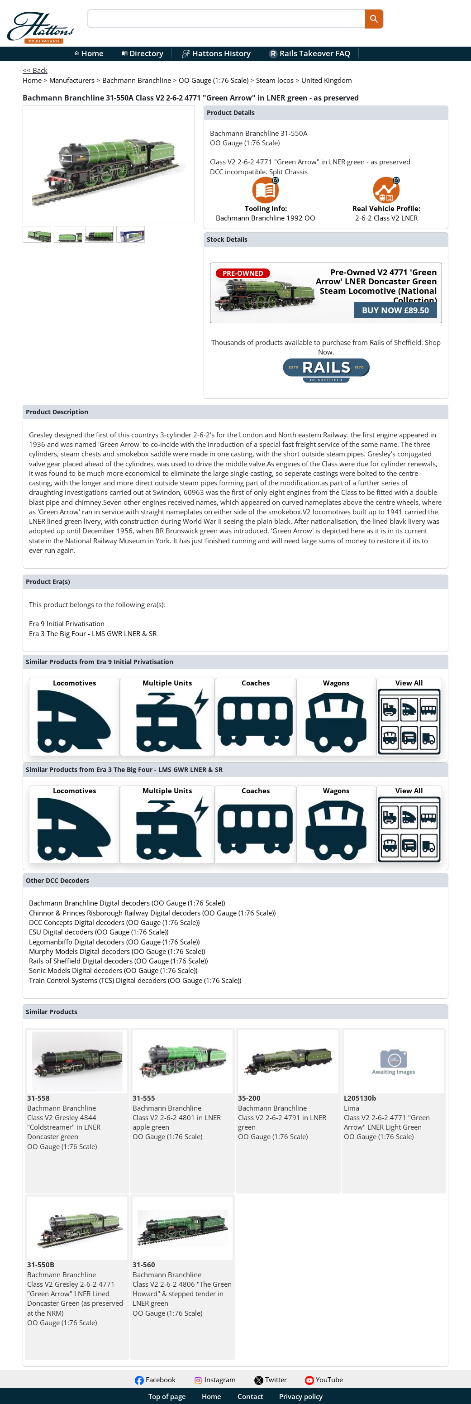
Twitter (270, 1379)
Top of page (167, 1396)
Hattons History (216, 53)
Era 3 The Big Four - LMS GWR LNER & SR (93, 633)
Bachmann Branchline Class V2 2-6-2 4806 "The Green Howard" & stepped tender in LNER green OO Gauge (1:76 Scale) (182, 1288)
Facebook (155, 1379)
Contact (250, 1396)
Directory (142, 53)
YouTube (324, 1379)
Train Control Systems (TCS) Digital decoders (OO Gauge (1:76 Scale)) (135, 980)
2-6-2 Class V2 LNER (386, 203)
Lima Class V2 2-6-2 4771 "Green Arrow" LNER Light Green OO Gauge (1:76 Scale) (387, 1117)
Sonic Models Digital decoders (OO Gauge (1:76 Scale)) (113, 970)
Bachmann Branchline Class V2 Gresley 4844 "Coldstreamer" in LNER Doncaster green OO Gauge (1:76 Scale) (63, 1121)
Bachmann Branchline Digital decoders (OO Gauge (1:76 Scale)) (127, 902)
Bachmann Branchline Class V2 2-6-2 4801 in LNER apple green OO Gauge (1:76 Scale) (177, 1117)
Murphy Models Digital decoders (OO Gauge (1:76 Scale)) (117, 951)
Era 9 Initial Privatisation (67, 623)
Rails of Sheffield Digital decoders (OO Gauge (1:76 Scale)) (118, 960)
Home (89, 53)
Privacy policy (301, 1396)
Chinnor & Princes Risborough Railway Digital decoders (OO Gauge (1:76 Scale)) (152, 912)
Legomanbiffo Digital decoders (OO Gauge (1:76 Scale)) (114, 941)
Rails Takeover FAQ (309, 53)
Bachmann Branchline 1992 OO (265, 203)
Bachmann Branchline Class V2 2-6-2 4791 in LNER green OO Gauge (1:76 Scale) (282, 1117)
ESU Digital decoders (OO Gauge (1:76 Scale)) (98, 931)
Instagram (215, 1379)
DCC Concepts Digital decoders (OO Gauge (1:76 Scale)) (114, 922)
